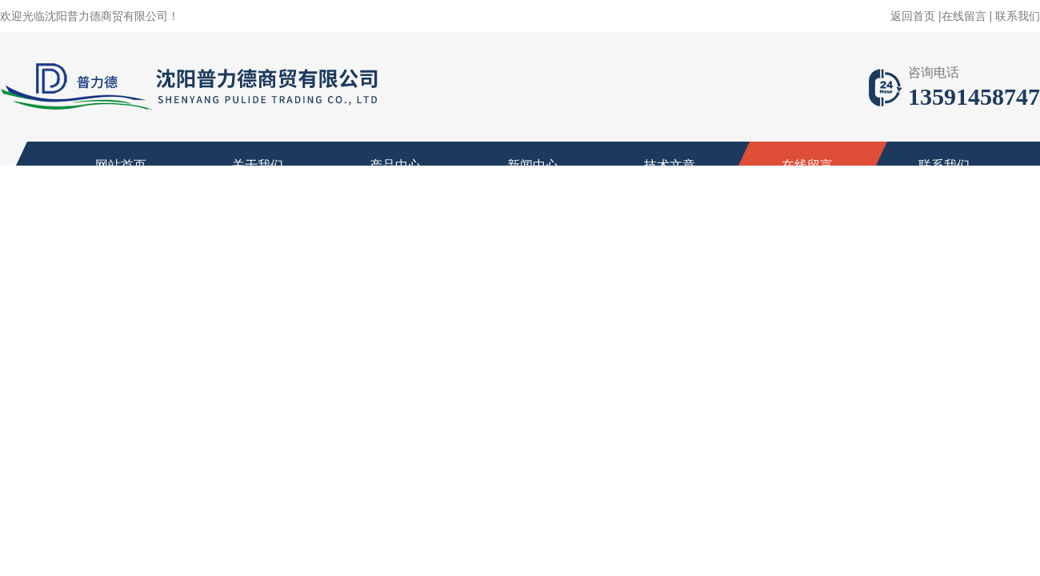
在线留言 (964, 16)
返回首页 (912, 16)
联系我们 (1017, 16)
